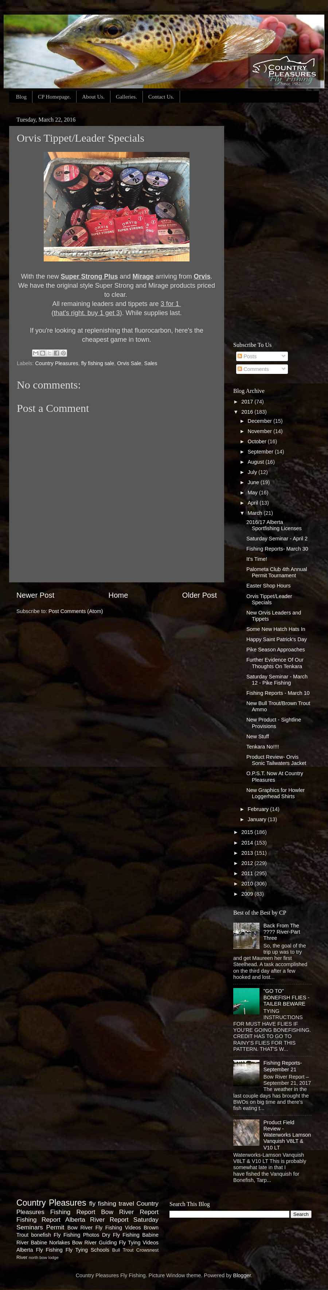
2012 (247, 863)
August (257, 462)
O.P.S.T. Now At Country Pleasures (274, 776)
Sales (150, 363)
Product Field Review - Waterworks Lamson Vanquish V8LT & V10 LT (287, 1135)
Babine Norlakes (50, 1242)
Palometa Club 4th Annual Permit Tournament (276, 572)
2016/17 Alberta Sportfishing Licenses (274, 525)
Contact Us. (161, 97)
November (260, 431)
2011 (247, 873)
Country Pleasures (56, 363)
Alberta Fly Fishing (39, 1250)
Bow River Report (130, 1212)
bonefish (41, 1235)
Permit (55, 1227)
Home (118, 595)
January (258, 819)
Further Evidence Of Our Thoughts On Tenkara (275, 663)
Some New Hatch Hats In (275, 629)
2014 (247, 843)
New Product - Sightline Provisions (273, 723)
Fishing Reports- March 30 (277, 549)
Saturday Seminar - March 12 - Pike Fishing (277, 680)
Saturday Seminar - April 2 (277, 538)
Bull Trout (123, 1250)
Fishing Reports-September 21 (282, 1066)
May (253, 492)
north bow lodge (44, 1257)
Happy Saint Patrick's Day (276, 639)
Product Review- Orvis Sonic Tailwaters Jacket (276, 760)
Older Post (199, 595)
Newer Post (35, 595)
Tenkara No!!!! (262, 747)
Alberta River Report (96, 1219)
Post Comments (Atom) (75, 611)
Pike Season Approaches (275, 649)
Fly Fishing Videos (118, 1227)
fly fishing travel (111, 1203)
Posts (247, 356)
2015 (247, 832)
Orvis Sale (129, 363)
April (254, 503)
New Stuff (257, 736)
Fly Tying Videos (139, 1242)
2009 (247, 894)
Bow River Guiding (94, 1242)
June (254, 482)
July (253, 472)
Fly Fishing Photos (76, 1235)
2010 (247, 884)
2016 (247, 412)
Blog (21, 97)
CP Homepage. (54, 97)
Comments (253, 369)
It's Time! (256, 559)
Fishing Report (38, 1219)
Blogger (242, 1275)
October (258, 441)
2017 (247, 402)
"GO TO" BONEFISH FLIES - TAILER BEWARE (286, 997)
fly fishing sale (97, 363)
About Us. (93, 97)
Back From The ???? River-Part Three (281, 932)
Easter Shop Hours (268, 586)
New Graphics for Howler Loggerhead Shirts (275, 793)
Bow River (80, 1227)
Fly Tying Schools (87, 1250)
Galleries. (126, 97)
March (256, 513)
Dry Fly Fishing (121, 1235)
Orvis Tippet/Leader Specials (269, 599)
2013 (247, 853)
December (260, 421)
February (259, 809)
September (261, 452)
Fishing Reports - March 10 (278, 693)
